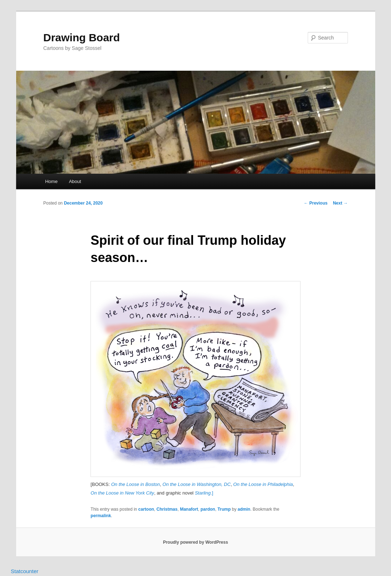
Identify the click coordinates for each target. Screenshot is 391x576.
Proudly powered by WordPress (195, 542)
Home (51, 181)
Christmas (167, 509)
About (75, 181)
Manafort (189, 509)
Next (340, 203)
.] (204, 493)
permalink (100, 515)
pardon (207, 509)
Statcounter (24, 571)
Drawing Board (81, 37)
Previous (315, 203)
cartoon (146, 509)
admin (244, 509)
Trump (224, 509)
